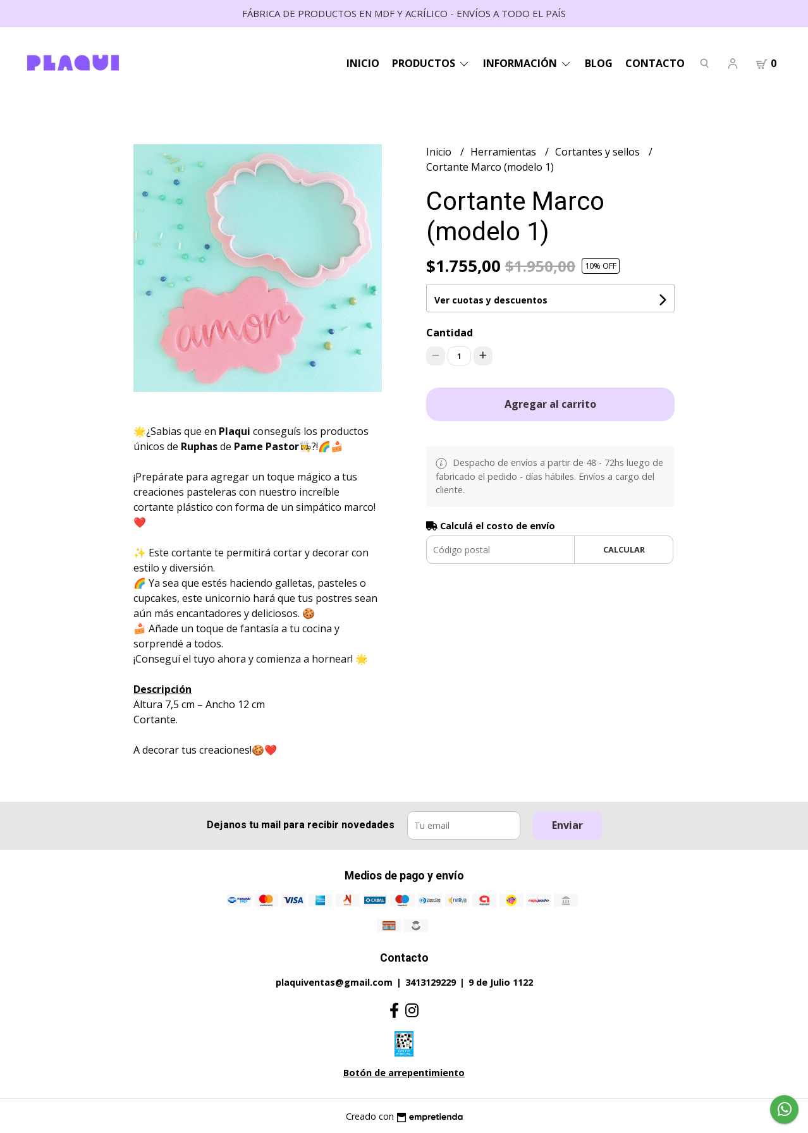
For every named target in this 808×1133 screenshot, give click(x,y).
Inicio (362, 63)
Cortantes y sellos (598, 152)
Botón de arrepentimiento (404, 1073)
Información (527, 63)
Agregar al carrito (550, 404)
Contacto (655, 63)
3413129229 (430, 982)
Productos (431, 63)
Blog (599, 63)
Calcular (624, 549)
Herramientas (504, 152)
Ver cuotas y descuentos (491, 300)
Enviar (567, 825)
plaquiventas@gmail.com (334, 982)
